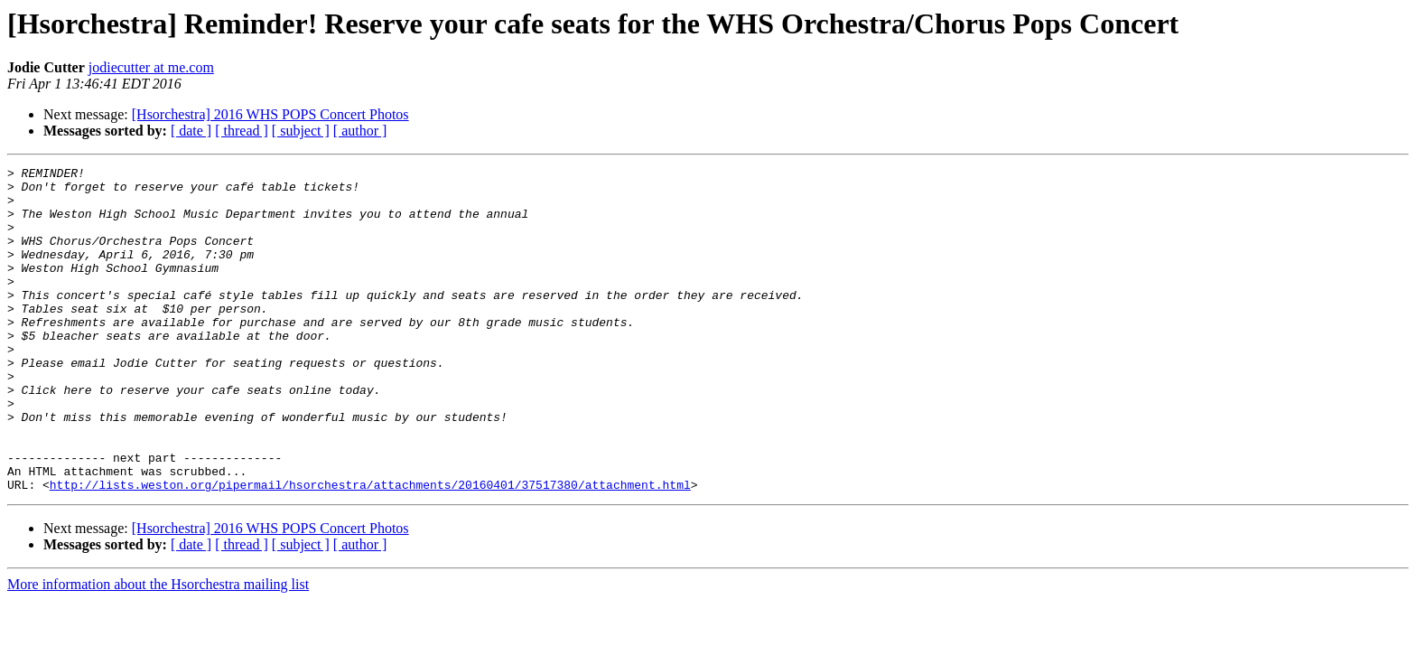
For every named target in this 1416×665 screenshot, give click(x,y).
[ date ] (191, 130)
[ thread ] (241, 130)
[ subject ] (301, 130)
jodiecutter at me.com (151, 67)
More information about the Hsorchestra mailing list (158, 649)
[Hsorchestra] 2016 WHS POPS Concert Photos (270, 114)
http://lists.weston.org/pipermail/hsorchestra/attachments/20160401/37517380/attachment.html (370, 549)
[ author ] (360, 130)
